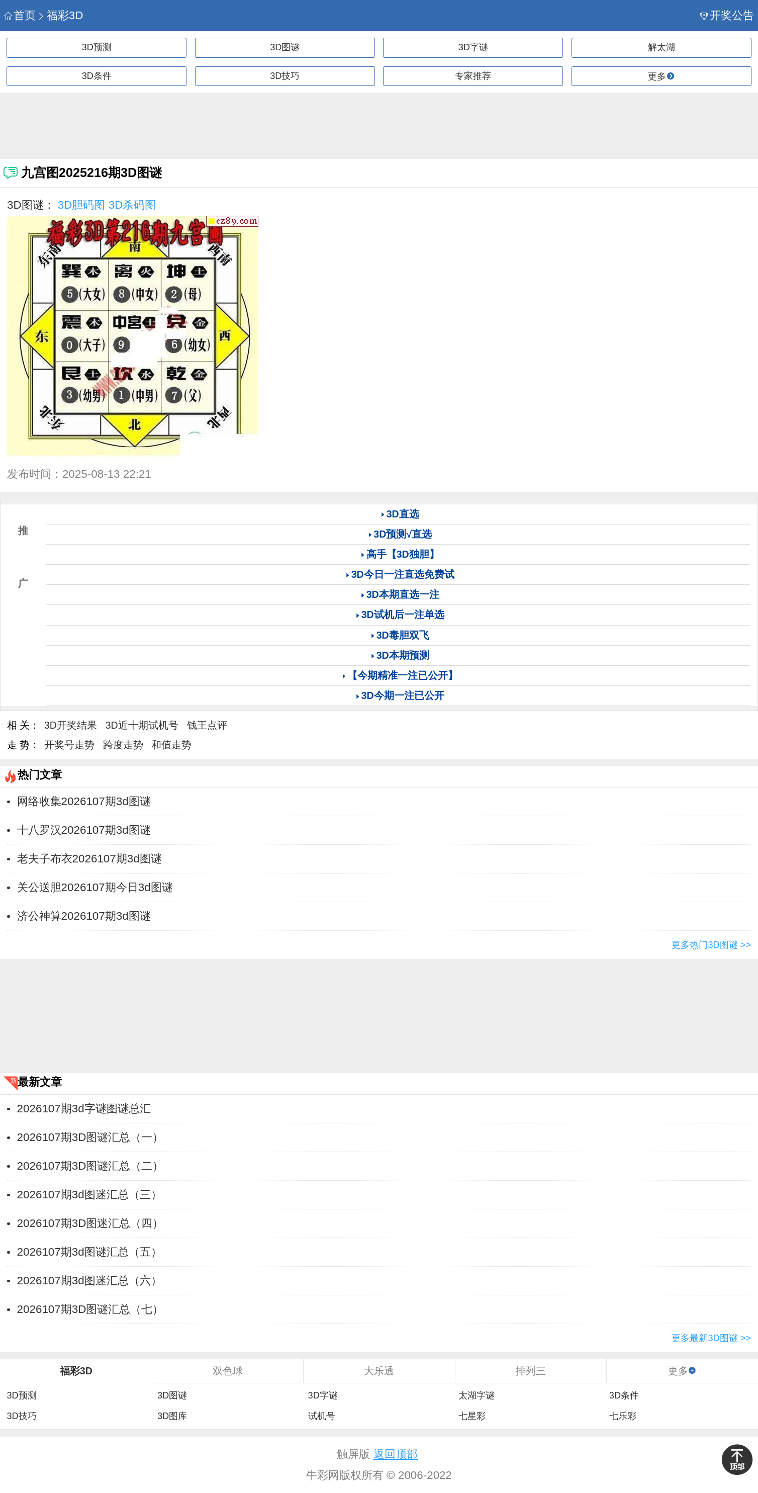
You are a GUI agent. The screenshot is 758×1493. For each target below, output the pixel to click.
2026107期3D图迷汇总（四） (90, 1223)
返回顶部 (395, 1454)
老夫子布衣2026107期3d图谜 (89, 858)
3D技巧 (285, 76)
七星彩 (472, 1416)
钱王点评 (207, 725)
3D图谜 (285, 47)
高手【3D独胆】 (402, 554)
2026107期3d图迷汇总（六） (89, 1280)
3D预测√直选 (402, 534)
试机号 (321, 1416)
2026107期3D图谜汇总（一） (90, 1137)
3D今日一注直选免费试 (402, 574)
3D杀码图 (132, 205)
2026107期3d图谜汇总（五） (89, 1252)
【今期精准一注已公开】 (402, 675)
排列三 (531, 1370)
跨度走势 (123, 744)
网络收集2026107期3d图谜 (84, 801)
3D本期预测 (402, 655)
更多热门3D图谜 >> (711, 945)
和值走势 (171, 744)
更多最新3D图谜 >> (711, 1338)
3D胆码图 (82, 205)
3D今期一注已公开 (402, 695)
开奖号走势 (69, 744)
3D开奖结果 (70, 725)
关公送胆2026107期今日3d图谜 (95, 887)
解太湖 (661, 47)
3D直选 (403, 513)
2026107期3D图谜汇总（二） (90, 1166)
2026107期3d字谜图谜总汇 (84, 1108)
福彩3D (60, 15)
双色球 (228, 1370)
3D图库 (172, 1416)
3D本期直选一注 (402, 594)
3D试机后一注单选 (402, 614)
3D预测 (97, 47)
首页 (20, 15)
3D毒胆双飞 (402, 635)
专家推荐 (473, 76)
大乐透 (379, 1370)
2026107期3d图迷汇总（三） (89, 1194)
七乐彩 (622, 1416)
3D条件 (97, 76)
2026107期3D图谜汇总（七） (90, 1309)
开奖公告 (727, 15)
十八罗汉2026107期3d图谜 (84, 830)
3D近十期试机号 (142, 725)
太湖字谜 (476, 1395)
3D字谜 (473, 47)
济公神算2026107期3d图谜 (84, 916)
